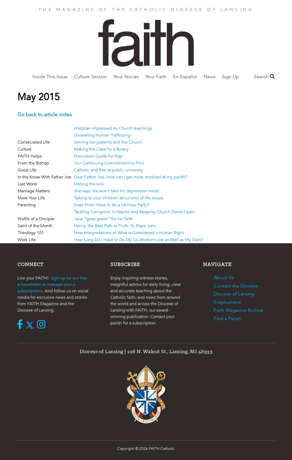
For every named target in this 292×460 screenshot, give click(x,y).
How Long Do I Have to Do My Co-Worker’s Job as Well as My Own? (138, 240)
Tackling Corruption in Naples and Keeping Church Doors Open (134, 212)
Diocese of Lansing (234, 294)
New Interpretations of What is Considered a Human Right (129, 233)
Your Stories (126, 76)
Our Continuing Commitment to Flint (109, 163)
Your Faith (156, 76)
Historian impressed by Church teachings (113, 128)
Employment (227, 302)
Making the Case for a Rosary (101, 149)
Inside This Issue (50, 76)
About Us (224, 277)
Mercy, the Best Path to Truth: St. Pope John (115, 226)
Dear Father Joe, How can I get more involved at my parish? (130, 177)
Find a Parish (227, 318)
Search (264, 76)
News (210, 76)
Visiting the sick (89, 184)
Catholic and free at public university (108, 170)
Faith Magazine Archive (238, 310)
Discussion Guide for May (98, 156)
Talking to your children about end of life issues (118, 198)
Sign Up (230, 76)
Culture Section (90, 76)
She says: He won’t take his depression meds (116, 191)
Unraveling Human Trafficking (102, 135)
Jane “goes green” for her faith (103, 219)
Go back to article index (44, 114)
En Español (185, 76)
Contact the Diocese (236, 286)
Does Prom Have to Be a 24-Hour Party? (111, 205)
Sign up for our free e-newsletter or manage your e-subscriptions (52, 284)
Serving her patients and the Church (108, 142)
